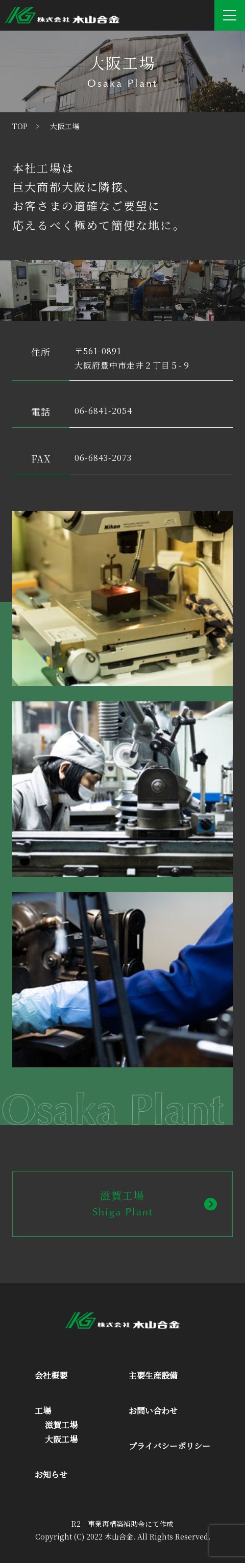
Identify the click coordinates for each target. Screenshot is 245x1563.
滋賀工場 (61, 1425)
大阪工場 (61, 1439)
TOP (20, 126)
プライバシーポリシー (169, 1446)
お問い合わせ (153, 1411)
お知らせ (51, 1474)
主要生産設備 (153, 1375)
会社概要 (51, 1375)
